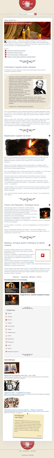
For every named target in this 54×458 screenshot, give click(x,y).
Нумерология (9, 339)
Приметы (8, 323)
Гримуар (6, 20)
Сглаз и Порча (9, 326)
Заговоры (9, 317)
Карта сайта (33, 450)
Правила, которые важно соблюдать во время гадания (21, 56)
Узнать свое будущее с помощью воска (17, 54)
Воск (15, 20)
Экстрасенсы (10, 342)
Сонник (8, 336)
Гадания (11, 20)
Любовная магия (10, 332)
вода (25, 114)
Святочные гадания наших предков (16, 50)
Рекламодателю (26, 450)
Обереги (9, 329)
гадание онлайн (26, 125)
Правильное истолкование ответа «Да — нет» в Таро (20, 375)
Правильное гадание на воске (15, 52)
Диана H (34, 38)
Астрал (8, 345)
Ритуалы (9, 320)
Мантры (8, 348)
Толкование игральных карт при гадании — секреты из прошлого (23, 410)
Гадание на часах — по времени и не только (17, 392)
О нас (20, 450)
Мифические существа (11, 352)
